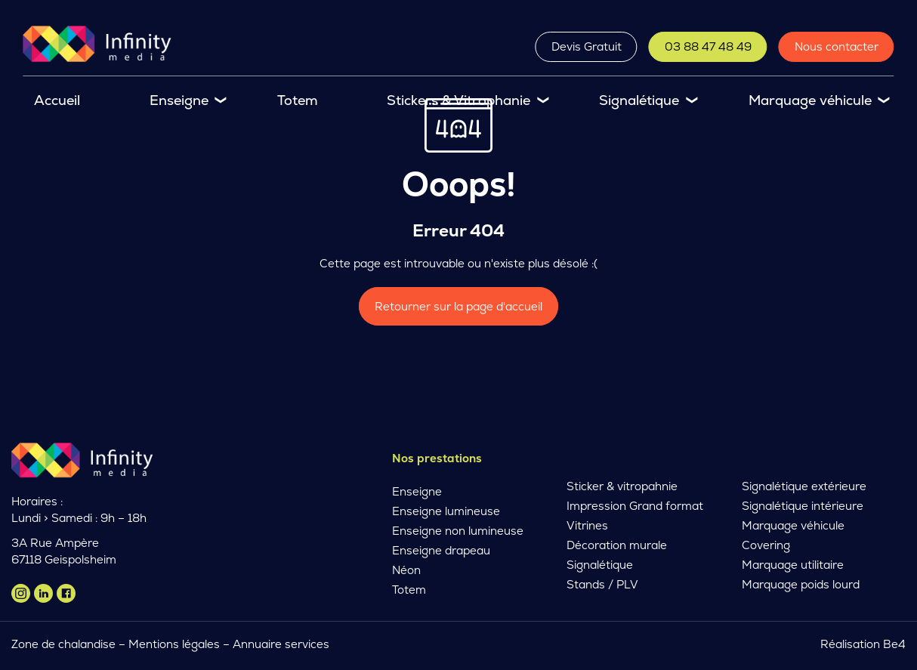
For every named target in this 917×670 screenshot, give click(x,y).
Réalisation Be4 (863, 644)
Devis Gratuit (586, 46)
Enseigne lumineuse (446, 511)
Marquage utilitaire (793, 564)
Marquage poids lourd (801, 584)
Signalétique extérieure (804, 486)
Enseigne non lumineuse (457, 530)
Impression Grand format (635, 506)
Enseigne (179, 100)
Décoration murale (617, 545)
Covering (766, 545)
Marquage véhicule (810, 100)
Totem (297, 100)
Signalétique (639, 100)
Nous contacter (836, 46)
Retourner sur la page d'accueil (458, 306)
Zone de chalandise (63, 644)
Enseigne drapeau (441, 550)
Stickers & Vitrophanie (458, 100)
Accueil (57, 100)
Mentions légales (174, 644)
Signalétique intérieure (802, 506)
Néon (406, 570)
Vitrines (587, 525)
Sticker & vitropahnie (622, 486)
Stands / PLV (602, 584)
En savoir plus (246, 574)
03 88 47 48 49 (708, 46)
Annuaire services (282, 644)
